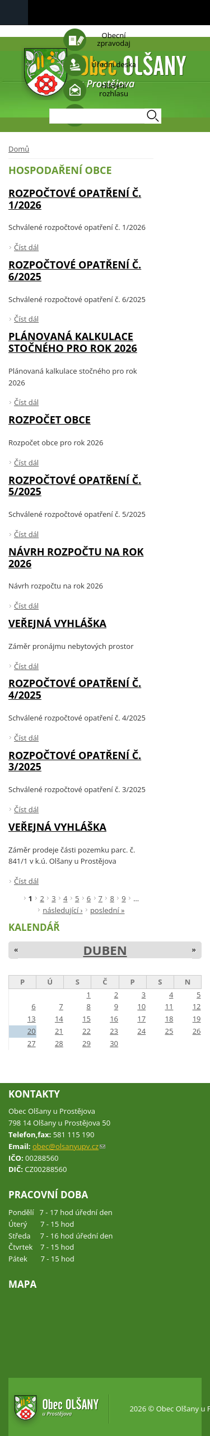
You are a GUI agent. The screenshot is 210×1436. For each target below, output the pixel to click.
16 (114, 1019)
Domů (18, 149)
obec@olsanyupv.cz (68, 1146)
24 (141, 1031)
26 (197, 1031)
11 (169, 1006)
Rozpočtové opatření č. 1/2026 (74, 198)
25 (169, 1031)
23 (114, 1031)
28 (59, 1043)
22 (86, 1031)
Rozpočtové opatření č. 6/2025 (74, 270)
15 (86, 1019)
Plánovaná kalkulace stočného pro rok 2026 (72, 342)
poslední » (107, 910)
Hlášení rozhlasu (113, 89)
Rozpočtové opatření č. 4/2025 (74, 688)
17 (141, 1019)
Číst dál (26, 247)
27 (31, 1043)
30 (114, 1043)
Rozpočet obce (49, 419)
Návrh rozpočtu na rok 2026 (75, 557)
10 (141, 1006)
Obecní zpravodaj (113, 39)
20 (31, 1031)
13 (31, 1019)
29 (86, 1043)
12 (197, 1006)
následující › (62, 910)
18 (169, 1019)
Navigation (14, 12)
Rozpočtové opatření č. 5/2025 (74, 485)
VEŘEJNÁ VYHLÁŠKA (57, 623)
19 (197, 1019)
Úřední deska (113, 64)
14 (59, 1019)
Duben (105, 949)
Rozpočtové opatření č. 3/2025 (74, 761)
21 (59, 1031)
